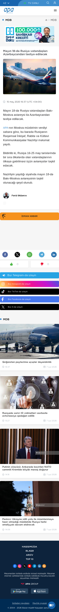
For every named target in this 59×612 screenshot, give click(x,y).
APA (5, 127)
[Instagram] (19, 566)
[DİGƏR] (54, 11)
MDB (54, 20)
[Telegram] (34, 566)
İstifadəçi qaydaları (21, 603)
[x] (24, 566)
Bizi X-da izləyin (12, 307)
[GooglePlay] (19, 591)
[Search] (48, 3)
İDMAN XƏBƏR (19, 216)
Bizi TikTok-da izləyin (14, 291)
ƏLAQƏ (29, 550)
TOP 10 (29, 559)
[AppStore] (39, 591)
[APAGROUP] (29, 584)
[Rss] (44, 566)
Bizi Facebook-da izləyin (16, 299)
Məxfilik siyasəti (40, 603)
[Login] (55, 3)
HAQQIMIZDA (29, 546)
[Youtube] (29, 566)
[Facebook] (15, 566)
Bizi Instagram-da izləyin (16, 283)
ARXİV (29, 555)
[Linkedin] (39, 566)
